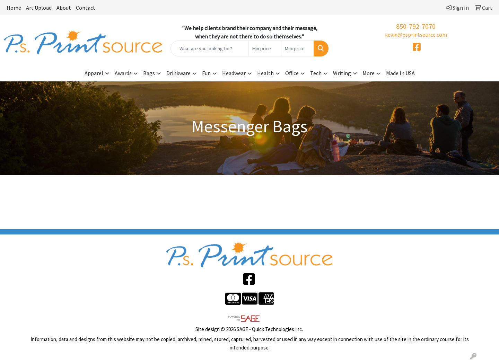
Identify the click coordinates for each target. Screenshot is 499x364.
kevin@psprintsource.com (416, 34)
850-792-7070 (416, 26)
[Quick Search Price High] (297, 48)
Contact (85, 7)
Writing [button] (342, 73)
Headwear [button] (234, 73)
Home (14, 7)
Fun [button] (206, 73)
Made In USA (400, 73)
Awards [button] (123, 73)
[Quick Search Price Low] (264, 48)
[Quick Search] (209, 48)
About (63, 7)
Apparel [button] (94, 73)
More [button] (368, 73)
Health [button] (265, 73)
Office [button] (292, 73)
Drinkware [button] (178, 73)
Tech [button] (316, 73)
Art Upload (39, 7)
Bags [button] (149, 73)
